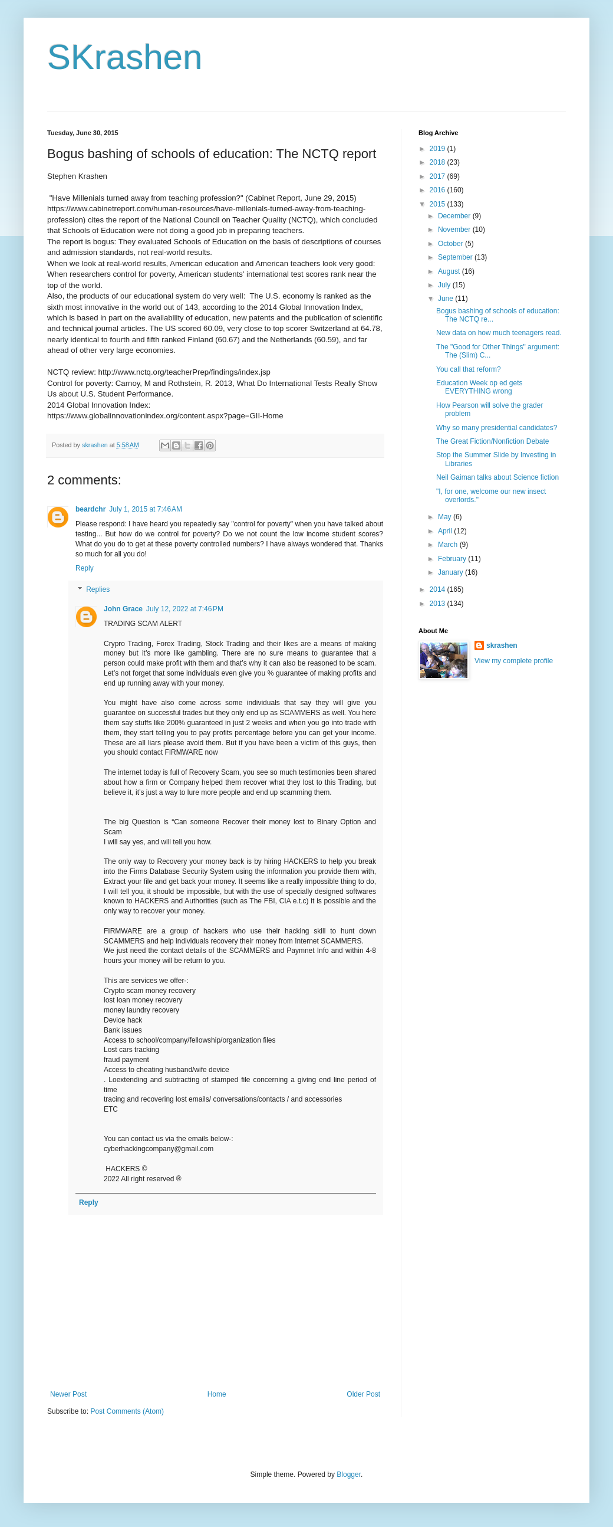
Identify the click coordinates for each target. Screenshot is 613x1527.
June (446, 298)
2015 (438, 204)
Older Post (363, 1394)
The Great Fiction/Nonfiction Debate (492, 441)
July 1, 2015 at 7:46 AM (145, 509)
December (455, 216)
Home (216, 1394)
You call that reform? (468, 369)
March (449, 544)
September (456, 257)
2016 (438, 190)
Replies (98, 589)
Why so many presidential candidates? (496, 428)
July (445, 285)
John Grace (123, 609)
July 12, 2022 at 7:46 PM (184, 609)
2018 (438, 162)
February (453, 559)
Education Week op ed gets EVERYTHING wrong (479, 387)
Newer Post (68, 1394)
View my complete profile (513, 661)
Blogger (349, 1474)
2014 (438, 589)
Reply (84, 568)
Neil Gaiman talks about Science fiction (497, 477)
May (445, 517)
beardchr (90, 509)
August (450, 271)
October (451, 244)
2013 (438, 603)
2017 (438, 176)
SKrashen (125, 57)
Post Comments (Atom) (127, 1411)
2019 (438, 149)
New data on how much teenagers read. (499, 333)
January (451, 572)
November (455, 229)
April (446, 531)
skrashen (502, 645)
